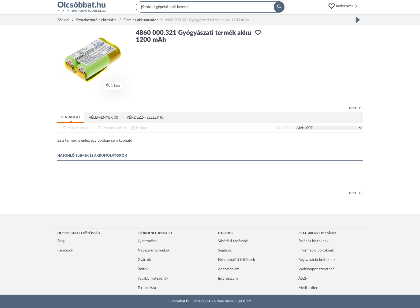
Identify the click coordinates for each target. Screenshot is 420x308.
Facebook (65, 250)
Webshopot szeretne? (316, 269)
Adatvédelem (228, 269)
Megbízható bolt (79, 127)
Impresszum (228, 278)
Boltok (143, 269)
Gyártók (144, 260)
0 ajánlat (70, 117)
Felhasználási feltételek (236, 260)
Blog (61, 241)
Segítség (224, 250)
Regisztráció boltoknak (316, 260)
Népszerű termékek (154, 250)
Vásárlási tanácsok (233, 241)
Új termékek (148, 241)
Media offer (307, 288)
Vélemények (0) (103, 117)
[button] (345, 6)
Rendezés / (285, 127)
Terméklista (147, 288)
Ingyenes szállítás (114, 127)
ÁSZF (302, 278)
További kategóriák (153, 278)
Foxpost (141, 127)
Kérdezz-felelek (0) (145, 117)
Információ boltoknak (316, 250)
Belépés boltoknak (313, 241)
